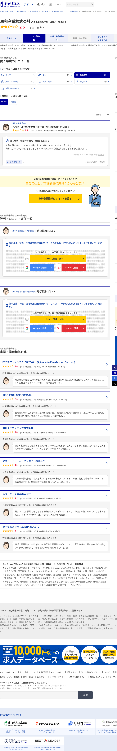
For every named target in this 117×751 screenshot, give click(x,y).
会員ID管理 (43, 672)
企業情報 (40, 677)
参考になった (15, 162)
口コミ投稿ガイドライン (90, 672)
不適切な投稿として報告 (95, 162)
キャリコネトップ (7, 672)
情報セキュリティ (97, 677)
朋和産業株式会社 (15, 21)
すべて (8, 75)
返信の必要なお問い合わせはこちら (50, 688)
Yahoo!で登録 (71, 267)
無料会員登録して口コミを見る (55, 198)
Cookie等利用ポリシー (78, 677)
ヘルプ (106, 672)
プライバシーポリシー (56, 677)
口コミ (30, 4)
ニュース (57, 4)
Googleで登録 (39, 267)
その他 (12, 102)
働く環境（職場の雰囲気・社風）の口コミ (29, 141)
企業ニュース (30, 672)
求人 (43, 4)
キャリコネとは (57, 672)
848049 (101, 155)
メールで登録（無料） (55, 258)
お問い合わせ (28, 677)
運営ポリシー (72, 672)
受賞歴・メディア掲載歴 (9, 677)
